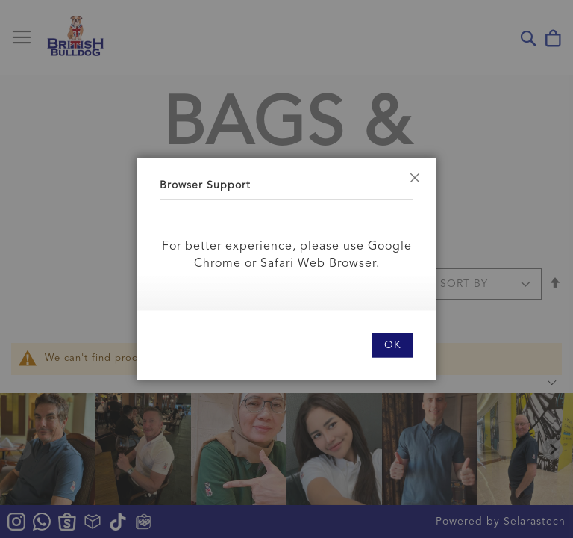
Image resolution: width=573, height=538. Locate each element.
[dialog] (286, 269)
